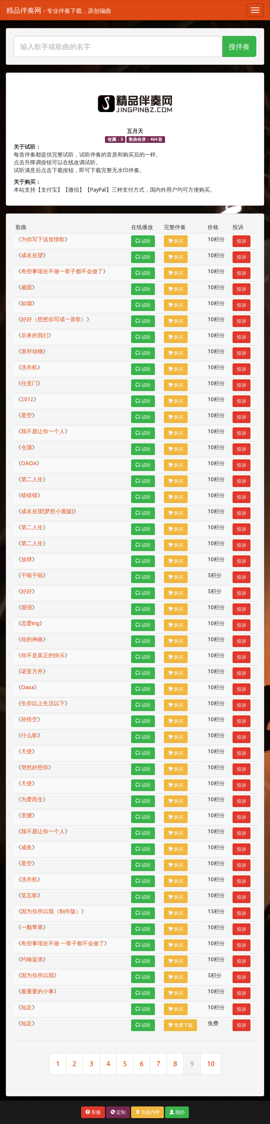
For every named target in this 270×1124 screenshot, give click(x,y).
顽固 (26, 287)
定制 (118, 1112)
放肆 (26, 559)
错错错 (29, 495)
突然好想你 (34, 767)
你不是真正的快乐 (43, 655)
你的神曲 (32, 639)
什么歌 (29, 735)
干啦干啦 (32, 575)
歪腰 (26, 815)
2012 (27, 399)
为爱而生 (32, 799)
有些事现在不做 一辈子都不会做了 (62, 943)
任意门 (29, 383)
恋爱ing (30, 623)
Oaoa (27, 687)
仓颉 (26, 447)
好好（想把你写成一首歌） (54, 319)
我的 (177, 1112)
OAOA (29, 463)
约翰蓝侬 (32, 959)
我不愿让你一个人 (43, 431)
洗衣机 (29, 367)
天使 (26, 751)
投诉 (241, 241)
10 (211, 1063)
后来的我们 (34, 335)
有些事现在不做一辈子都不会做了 (62, 271)
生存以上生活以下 (43, 703)
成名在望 (32, 255)
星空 (26, 415)
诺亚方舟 (32, 671)
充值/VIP (147, 1112)
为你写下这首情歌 (43, 239)
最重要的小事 (37, 991)
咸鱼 (26, 847)
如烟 (26, 303)
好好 (26, 591)
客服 (93, 1112)
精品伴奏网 (58, 10)
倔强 (26, 607)
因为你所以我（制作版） (51, 911)
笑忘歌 (29, 895)
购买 (175, 241)
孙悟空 (29, 719)
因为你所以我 (37, 975)
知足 (26, 1007)
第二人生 (32, 479)
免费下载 (180, 1025)
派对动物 (32, 351)
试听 (143, 241)
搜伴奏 (239, 46)
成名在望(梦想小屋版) (47, 511)
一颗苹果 (32, 927)
